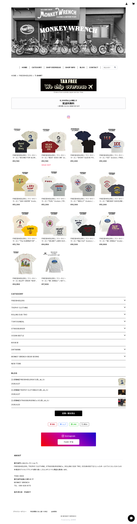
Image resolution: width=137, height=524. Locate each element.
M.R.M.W (14, 343)
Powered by (68, 520)
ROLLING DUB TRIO (19, 315)
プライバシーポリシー (20, 511)
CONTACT (93, 67)
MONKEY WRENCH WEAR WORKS (25, 357)
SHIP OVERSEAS (53, 67)
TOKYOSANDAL (17, 322)
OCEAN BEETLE (17, 336)
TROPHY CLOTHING (19, 308)
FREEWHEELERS (25, 76)
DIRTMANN (15, 350)
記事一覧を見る (68, 413)
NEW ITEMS (16, 364)
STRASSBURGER (18, 329)
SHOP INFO (70, 67)
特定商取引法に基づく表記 (38, 511)
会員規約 (54, 511)
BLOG (82, 67)
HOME (24, 67)
